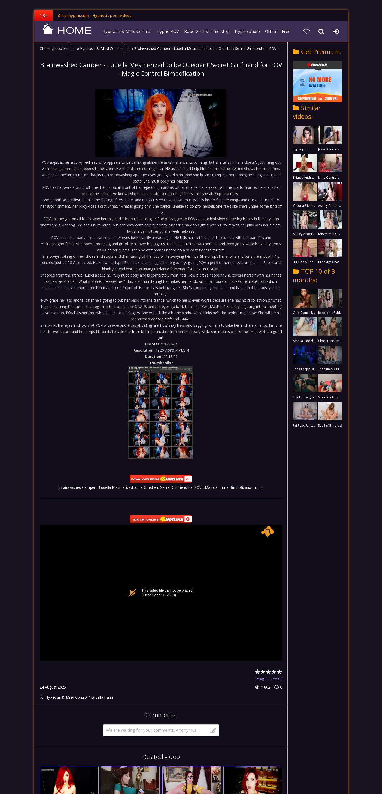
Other (271, 31)
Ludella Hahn (102, 697)
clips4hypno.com (67, 31)
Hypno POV (168, 31)
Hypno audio (247, 31)
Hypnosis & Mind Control (126, 31)
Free (286, 31)
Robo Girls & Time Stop (207, 31)
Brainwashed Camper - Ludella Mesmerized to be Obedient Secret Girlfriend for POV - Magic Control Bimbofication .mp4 (161, 487)
